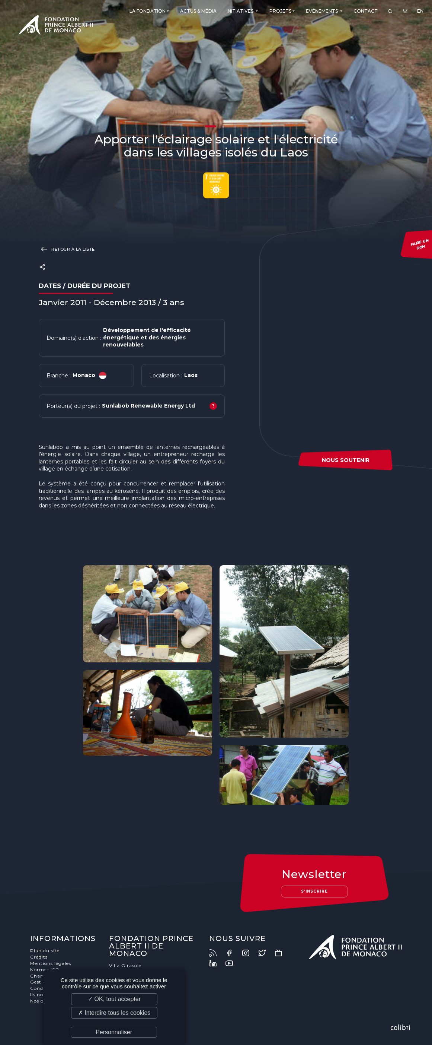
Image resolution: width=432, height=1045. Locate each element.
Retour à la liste (67, 248)
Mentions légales (50, 963)
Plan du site (45, 950)
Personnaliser (114, 1032)
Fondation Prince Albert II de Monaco (56, 26)
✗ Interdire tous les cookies (114, 1013)
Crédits (39, 957)
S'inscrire (314, 891)
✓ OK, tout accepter (114, 999)
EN (420, 11)
